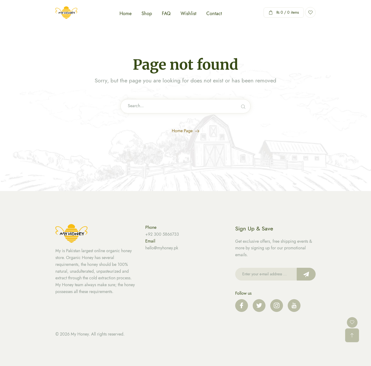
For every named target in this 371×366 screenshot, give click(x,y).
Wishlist (188, 13)
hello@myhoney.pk (161, 248)
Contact (214, 13)
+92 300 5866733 (162, 234)
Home (125, 13)
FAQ (166, 13)
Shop (146, 13)
